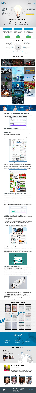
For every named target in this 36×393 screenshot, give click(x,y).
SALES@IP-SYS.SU (28, 4)
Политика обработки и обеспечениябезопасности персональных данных (16, 391)
